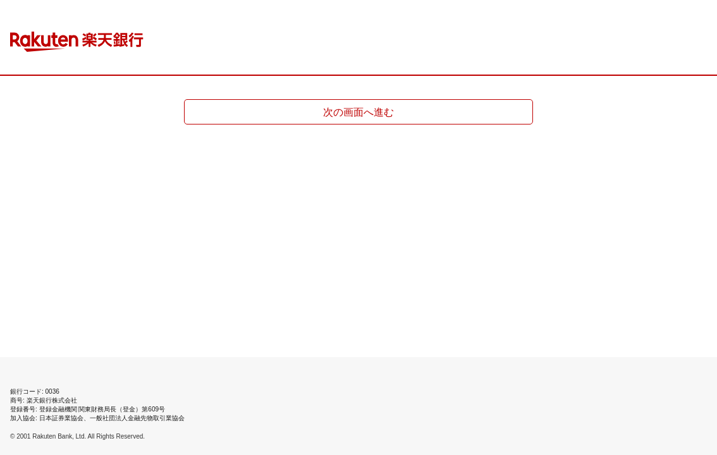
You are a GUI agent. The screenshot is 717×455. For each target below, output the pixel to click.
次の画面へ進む (358, 112)
